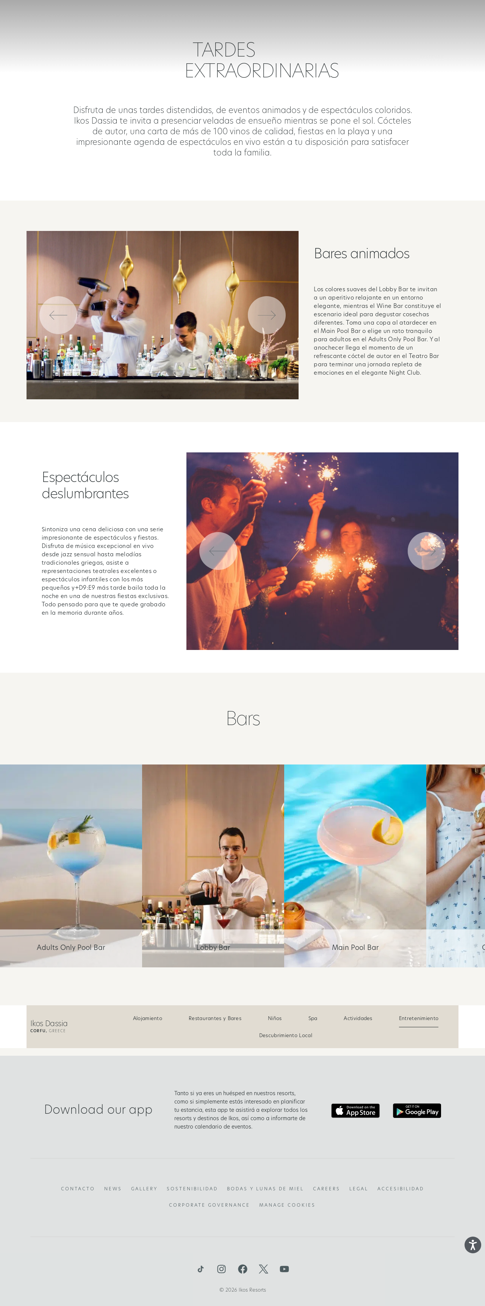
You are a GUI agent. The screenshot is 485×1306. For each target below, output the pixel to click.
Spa (313, 1018)
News (113, 1189)
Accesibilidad (400, 1189)
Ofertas (341, 17)
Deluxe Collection (289, 17)
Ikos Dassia (48, 1024)
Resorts (237, 17)
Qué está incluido (186, 17)
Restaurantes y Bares (215, 1018)
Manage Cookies (287, 1205)
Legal (358, 1189)
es (438, 17)
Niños (275, 1018)
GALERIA (378, 17)
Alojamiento (147, 1018)
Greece (48, 1031)
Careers (326, 1189)
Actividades (358, 1018)
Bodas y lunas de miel (265, 1189)
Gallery (144, 1189)
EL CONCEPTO (129, 17)
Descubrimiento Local (285, 1035)
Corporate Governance (209, 1205)
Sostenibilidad (192, 1189)
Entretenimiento (419, 1018)
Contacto (78, 1189)
